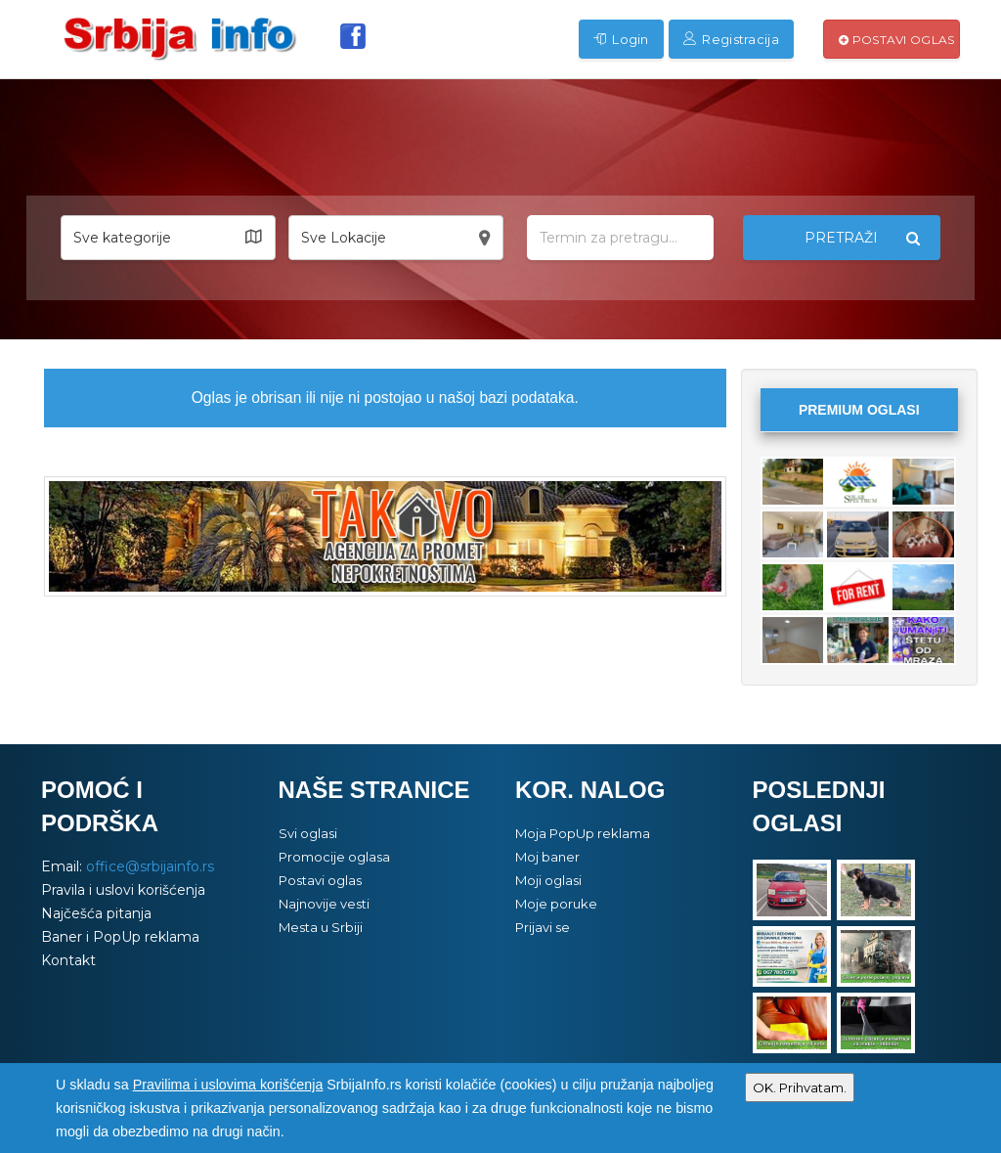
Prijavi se (542, 927)
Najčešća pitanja (96, 913)
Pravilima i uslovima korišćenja (228, 1084)
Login (621, 39)
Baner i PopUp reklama (120, 937)
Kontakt (68, 960)
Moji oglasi (548, 880)
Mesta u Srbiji (321, 927)
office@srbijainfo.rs (150, 866)
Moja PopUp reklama (582, 833)
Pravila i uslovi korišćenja (123, 890)
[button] (168, 237)
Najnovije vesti (324, 903)
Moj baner (547, 857)
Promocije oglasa (334, 857)
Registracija (731, 39)
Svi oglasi (308, 833)
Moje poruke (556, 903)
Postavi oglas (897, 39)
